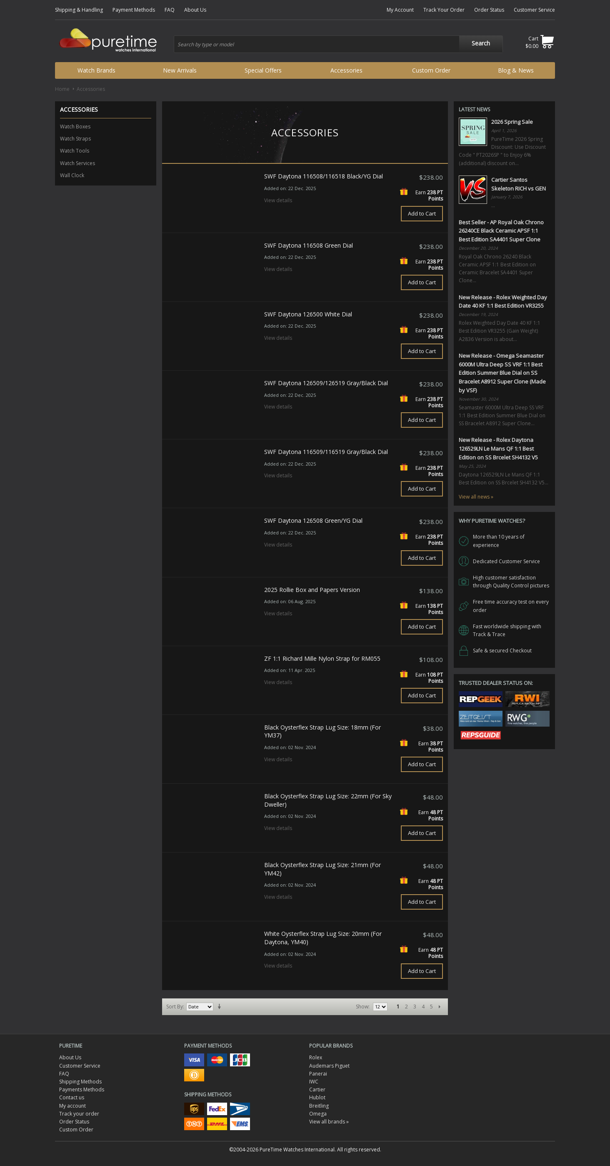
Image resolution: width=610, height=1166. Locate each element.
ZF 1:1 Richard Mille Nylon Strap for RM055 (322, 658)
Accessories (346, 70)
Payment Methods (133, 9)
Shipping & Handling (79, 9)
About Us (195, 9)
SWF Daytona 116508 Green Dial (308, 245)
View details (278, 200)
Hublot (317, 1097)
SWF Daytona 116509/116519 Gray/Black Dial (326, 452)
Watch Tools (74, 150)
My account (72, 1105)
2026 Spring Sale (512, 121)
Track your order (79, 1113)
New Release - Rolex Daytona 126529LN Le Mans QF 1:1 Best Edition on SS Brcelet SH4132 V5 (498, 448)
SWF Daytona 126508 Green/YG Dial (313, 520)
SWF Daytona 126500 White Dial (308, 314)
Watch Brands (96, 70)
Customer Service (534, 9)
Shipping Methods (80, 1081)
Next (439, 1007)
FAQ (170, 9)
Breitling (319, 1105)
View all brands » (329, 1121)
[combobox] (338, 44)
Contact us (71, 1097)
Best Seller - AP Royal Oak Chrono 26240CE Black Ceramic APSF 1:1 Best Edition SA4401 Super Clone (501, 230)
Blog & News (516, 70)
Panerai (318, 1073)
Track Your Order (444, 9)
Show (362, 1006)
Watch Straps (75, 138)
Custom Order (431, 70)
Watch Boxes (75, 126)
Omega (318, 1113)
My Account (400, 9)
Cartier (317, 1089)
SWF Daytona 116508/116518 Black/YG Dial (323, 176)
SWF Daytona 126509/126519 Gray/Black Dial (326, 383)
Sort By (174, 1006)
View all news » (476, 496)
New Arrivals (180, 70)
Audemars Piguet (329, 1065)
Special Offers (263, 70)
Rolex (315, 1057)
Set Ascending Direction (221, 1007)
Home (62, 89)
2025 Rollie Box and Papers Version (312, 590)
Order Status (489, 9)
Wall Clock (72, 175)
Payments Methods (81, 1089)
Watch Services (77, 163)
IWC (313, 1081)
